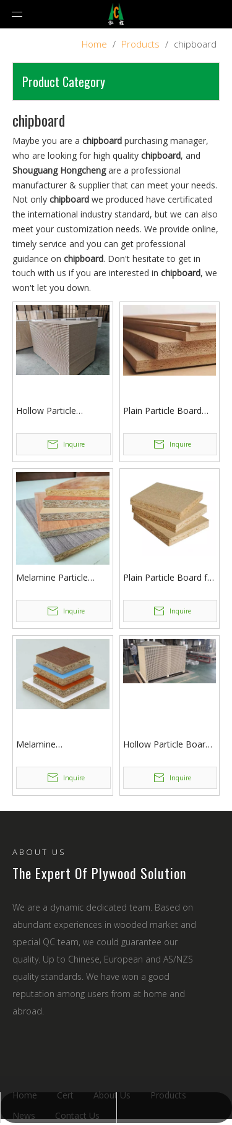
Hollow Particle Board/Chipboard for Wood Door (57, 411)
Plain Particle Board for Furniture (169, 577)
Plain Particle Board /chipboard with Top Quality (163, 411)
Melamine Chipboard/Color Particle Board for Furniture (51, 744)
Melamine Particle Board (52, 577)
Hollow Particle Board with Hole (166, 744)
